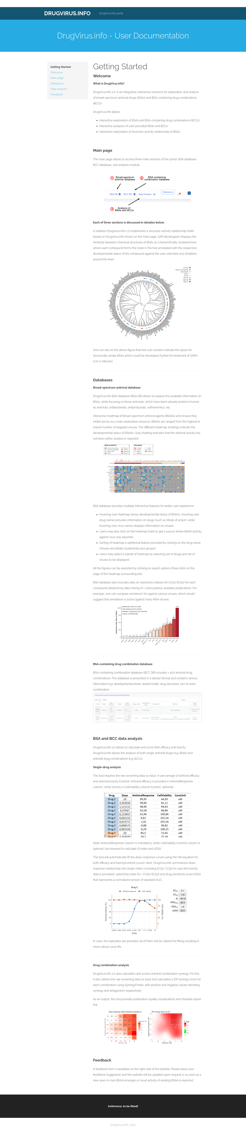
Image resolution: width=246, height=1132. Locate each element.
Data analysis (58, 88)
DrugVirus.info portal (111, 13)
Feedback (56, 94)
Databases (57, 83)
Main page (57, 77)
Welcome (56, 72)
